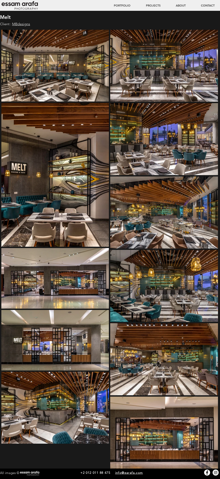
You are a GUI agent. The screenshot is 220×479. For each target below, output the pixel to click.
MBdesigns (21, 24)
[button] (149, 5)
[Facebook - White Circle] (207, 473)
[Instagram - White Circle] (216, 473)
